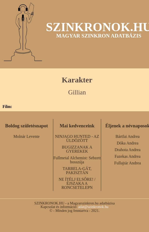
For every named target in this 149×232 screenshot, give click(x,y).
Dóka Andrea (127, 143)
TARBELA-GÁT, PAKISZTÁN (77, 170)
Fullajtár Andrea (127, 163)
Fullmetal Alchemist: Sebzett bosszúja (77, 160)
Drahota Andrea (128, 150)
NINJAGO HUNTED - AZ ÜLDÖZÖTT (77, 138)
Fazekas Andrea (128, 156)
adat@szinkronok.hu (93, 207)
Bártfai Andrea (128, 136)
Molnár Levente (26, 136)
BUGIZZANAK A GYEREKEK (77, 149)
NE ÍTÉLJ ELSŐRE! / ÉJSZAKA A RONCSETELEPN (77, 183)
